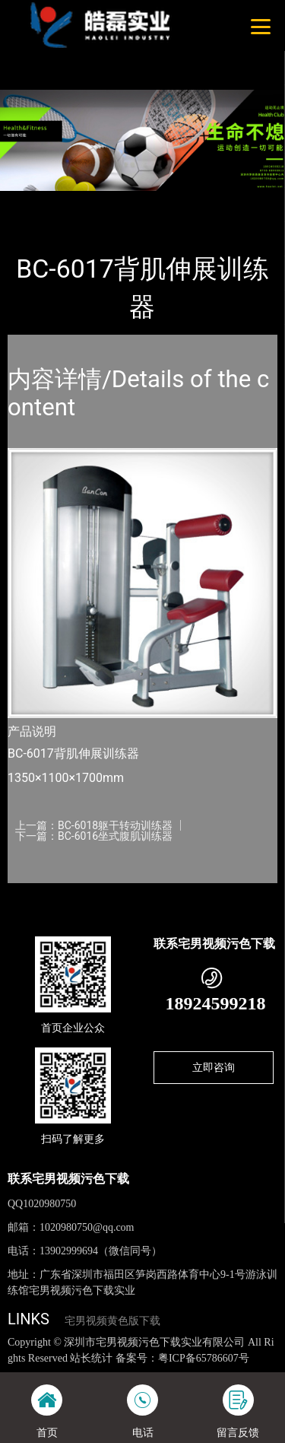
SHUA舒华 (161, 201)
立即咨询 (213, 1067)
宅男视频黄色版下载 (112, 1321)
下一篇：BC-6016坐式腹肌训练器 (94, 836)
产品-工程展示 (90, 201)
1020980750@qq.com (87, 1227)
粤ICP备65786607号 (203, 1358)
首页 (32, 201)
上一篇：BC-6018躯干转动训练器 (94, 825)
